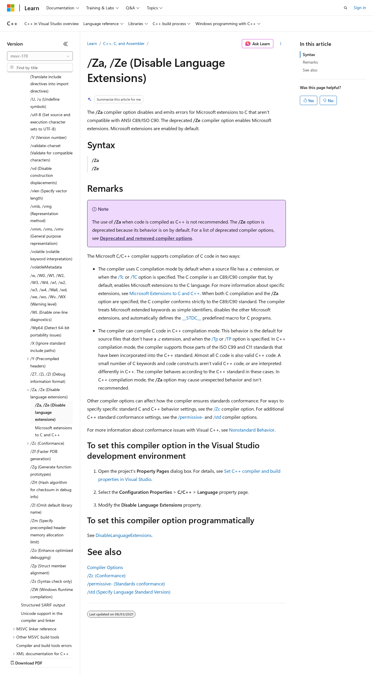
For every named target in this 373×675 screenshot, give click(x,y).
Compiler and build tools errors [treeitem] (44, 595)
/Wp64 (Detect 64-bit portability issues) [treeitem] (49, 280)
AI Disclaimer (18, 657)
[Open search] (345, 8)
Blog (79, 657)
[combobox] (40, 56)
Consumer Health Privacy (167, 657)
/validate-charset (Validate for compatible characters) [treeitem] (51, 102)
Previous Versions (52, 657)
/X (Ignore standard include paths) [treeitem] (47, 296)
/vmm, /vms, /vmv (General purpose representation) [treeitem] (47, 186)
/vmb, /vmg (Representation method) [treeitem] (44, 163)
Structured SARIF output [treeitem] (43, 554)
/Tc (121, 277)
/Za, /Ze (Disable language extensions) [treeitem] (50, 361)
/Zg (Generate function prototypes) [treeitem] (50, 420)
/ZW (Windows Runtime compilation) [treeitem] (51, 542)
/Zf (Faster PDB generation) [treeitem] (43, 404)
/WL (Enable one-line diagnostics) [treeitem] (49, 265)
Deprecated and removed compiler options (146, 238)
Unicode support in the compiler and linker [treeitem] (41, 566)
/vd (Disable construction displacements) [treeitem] (43, 125)
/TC (134, 277)
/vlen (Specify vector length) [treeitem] (48, 143)
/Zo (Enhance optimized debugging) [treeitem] (51, 503)
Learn (92, 43)
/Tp (215, 339)
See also (310, 70)
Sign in (360, 7)
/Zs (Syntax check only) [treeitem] (51, 530)
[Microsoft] (11, 8)
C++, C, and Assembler (124, 43)
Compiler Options (105, 567)
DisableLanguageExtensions (124, 535)
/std (217, 417)
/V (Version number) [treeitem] (48, 87)
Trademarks (241, 657)
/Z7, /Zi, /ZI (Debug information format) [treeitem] (47, 327)
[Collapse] (65, 44)
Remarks (310, 62)
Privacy (127, 657)
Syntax (309, 54)
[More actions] (281, 43)
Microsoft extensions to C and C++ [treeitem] (53, 380)
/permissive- (190, 417)
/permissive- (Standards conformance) (126, 583)
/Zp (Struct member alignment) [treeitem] (48, 518)
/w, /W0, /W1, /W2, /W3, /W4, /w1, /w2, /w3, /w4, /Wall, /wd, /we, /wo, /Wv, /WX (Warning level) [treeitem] (48, 239)
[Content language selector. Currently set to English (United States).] (33, 643)
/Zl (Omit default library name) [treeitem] (51, 458)
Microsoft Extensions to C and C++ (164, 293)
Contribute (104, 657)
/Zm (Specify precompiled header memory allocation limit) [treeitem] (48, 480)
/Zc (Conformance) (106, 575)
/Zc (217, 409)
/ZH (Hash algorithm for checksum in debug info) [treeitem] (50, 439)
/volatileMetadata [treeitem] (46, 216)
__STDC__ (191, 318)
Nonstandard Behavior (252, 430)
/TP (228, 339)
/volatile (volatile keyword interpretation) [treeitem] (51, 204)
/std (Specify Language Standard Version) (128, 592)
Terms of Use (212, 657)
